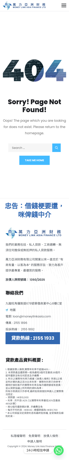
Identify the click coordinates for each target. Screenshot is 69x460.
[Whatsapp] (59, 450)
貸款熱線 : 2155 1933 (32, 338)
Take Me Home (34, 160)
